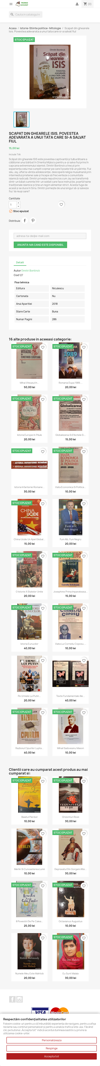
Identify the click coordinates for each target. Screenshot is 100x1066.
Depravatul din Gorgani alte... (71, 869)
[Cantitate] (13, 204)
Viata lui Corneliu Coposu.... (70, 643)
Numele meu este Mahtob (29, 973)
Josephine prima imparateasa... (70, 591)
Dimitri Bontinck (30, 270)
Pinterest (33, 220)
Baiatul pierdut (29, 816)
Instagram (19, 999)
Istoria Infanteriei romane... (29, 487)
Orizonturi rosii (70, 816)
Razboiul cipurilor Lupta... (29, 748)
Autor (17, 270)
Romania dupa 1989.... (71, 382)
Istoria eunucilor (29, 643)
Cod (16, 275)
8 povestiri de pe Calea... (29, 921)
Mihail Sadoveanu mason (70, 748)
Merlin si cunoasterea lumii (29, 869)
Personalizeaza (51, 1040)
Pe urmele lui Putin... (29, 696)
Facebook (12, 999)
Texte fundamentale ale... (70, 696)
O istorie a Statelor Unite (29, 591)
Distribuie (24, 220)
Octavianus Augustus (70, 921)
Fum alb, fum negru (70, 539)
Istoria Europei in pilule (29, 434)
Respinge (52, 1048)
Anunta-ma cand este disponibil (40, 245)
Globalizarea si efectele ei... (70, 434)
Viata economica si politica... (70, 487)
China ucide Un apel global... (29, 539)
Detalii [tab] (20, 262)
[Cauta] (25, 14)
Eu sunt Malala (71, 973)
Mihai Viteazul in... (29, 382)
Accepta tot (51, 1056)
